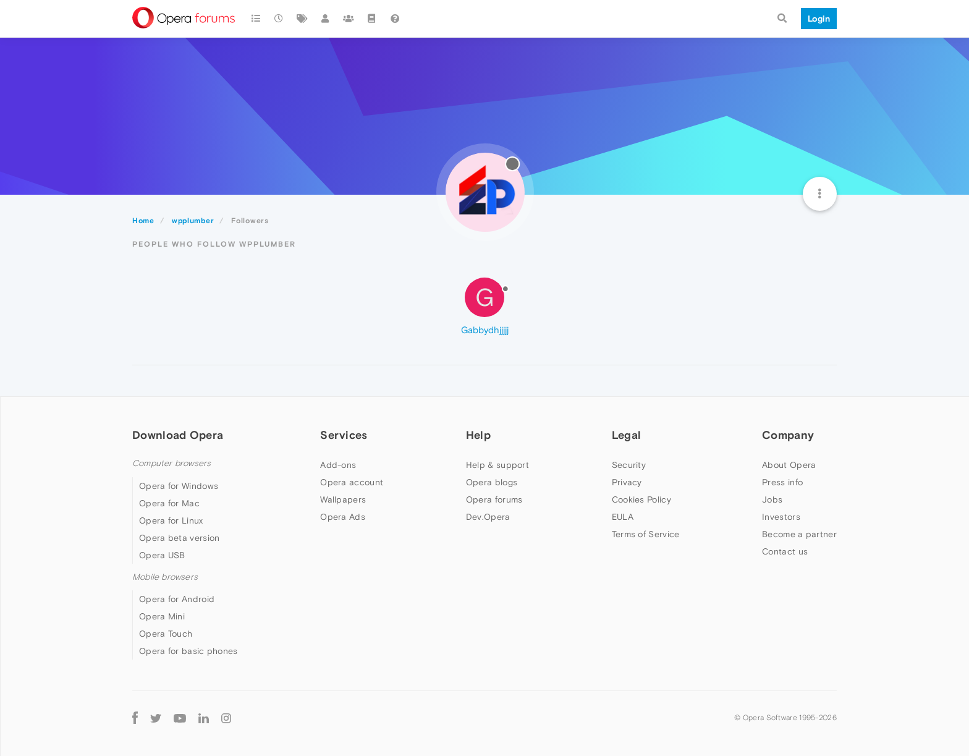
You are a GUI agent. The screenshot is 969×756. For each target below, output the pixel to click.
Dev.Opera (488, 517)
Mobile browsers (165, 577)
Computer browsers (171, 463)
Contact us (785, 551)
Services (343, 434)
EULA (622, 517)
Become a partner (799, 534)
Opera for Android (176, 599)
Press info (782, 482)
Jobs (772, 499)
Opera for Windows (178, 486)
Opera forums (494, 499)
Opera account (351, 482)
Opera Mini (162, 616)
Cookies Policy (641, 499)
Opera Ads (342, 517)
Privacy (627, 482)
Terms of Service (646, 534)
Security (629, 465)
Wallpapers (343, 499)
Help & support (497, 465)
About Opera (789, 465)
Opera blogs (491, 482)
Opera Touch (165, 634)
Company (788, 434)
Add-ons (338, 465)
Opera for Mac (169, 503)
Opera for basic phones (188, 651)
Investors (781, 517)
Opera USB (162, 555)
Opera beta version (179, 538)
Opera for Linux (171, 520)
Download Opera (177, 434)
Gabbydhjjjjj (485, 330)
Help (478, 434)
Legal (626, 434)
